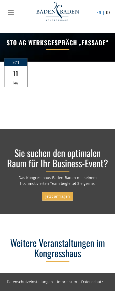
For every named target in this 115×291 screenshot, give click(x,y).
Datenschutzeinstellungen (30, 281)
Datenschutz (92, 281)
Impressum (67, 281)
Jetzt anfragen (57, 196)
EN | (101, 12)
